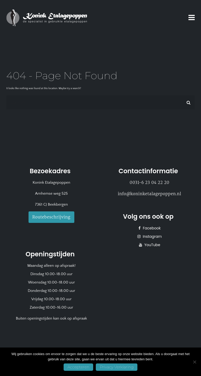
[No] (194, 362)
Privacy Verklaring (116, 367)
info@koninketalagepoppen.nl (149, 193)
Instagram (152, 236)
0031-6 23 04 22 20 (150, 182)
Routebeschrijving (51, 217)
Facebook (151, 228)
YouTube (151, 244)
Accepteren (79, 367)
